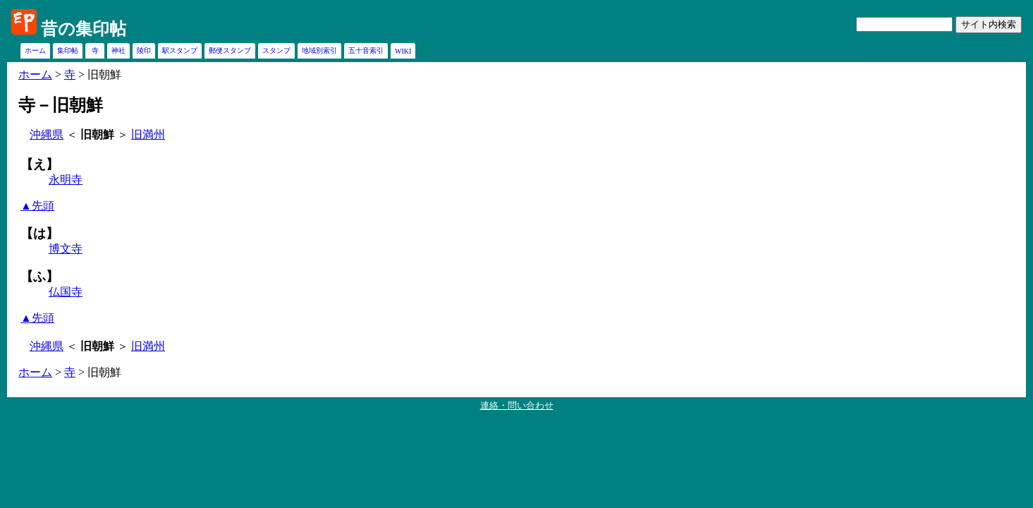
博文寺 (65, 249)
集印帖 (67, 50)
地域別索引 (319, 50)
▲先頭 (37, 206)
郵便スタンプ (230, 50)
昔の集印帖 (83, 29)
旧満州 (148, 134)
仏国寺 (65, 292)
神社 (118, 50)
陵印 (144, 50)
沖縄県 (46, 134)
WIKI (403, 51)
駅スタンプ (179, 50)
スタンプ (276, 50)
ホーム (35, 50)
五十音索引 (366, 50)
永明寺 (65, 180)
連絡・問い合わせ (517, 405)
